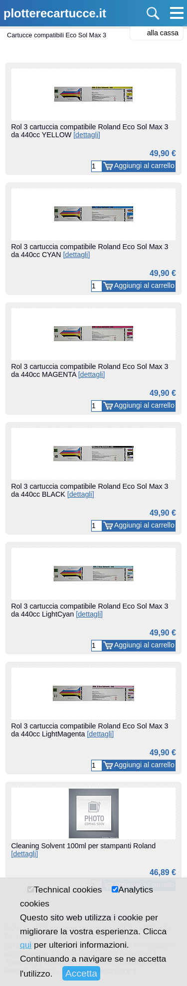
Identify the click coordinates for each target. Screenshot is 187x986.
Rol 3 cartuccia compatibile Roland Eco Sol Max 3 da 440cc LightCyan (89, 610)
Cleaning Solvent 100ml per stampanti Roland (83, 850)
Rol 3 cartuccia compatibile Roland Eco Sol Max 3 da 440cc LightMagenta (89, 730)
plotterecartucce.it (54, 13)
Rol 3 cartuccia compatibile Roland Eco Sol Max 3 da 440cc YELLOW (89, 131)
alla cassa (163, 33)
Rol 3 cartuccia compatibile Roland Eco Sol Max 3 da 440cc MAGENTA (89, 370)
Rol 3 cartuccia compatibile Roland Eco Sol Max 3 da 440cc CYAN (89, 251)
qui (25, 945)
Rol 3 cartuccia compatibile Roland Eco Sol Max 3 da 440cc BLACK (89, 490)
